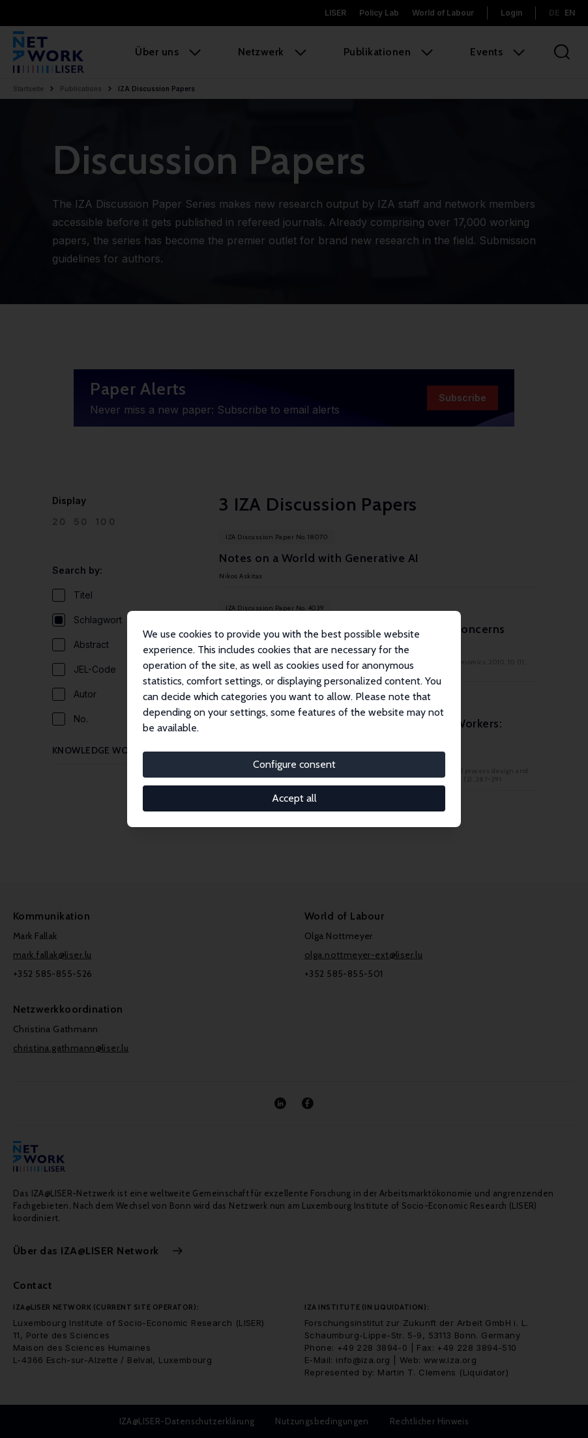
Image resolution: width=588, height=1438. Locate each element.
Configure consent (294, 764)
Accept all (294, 798)
